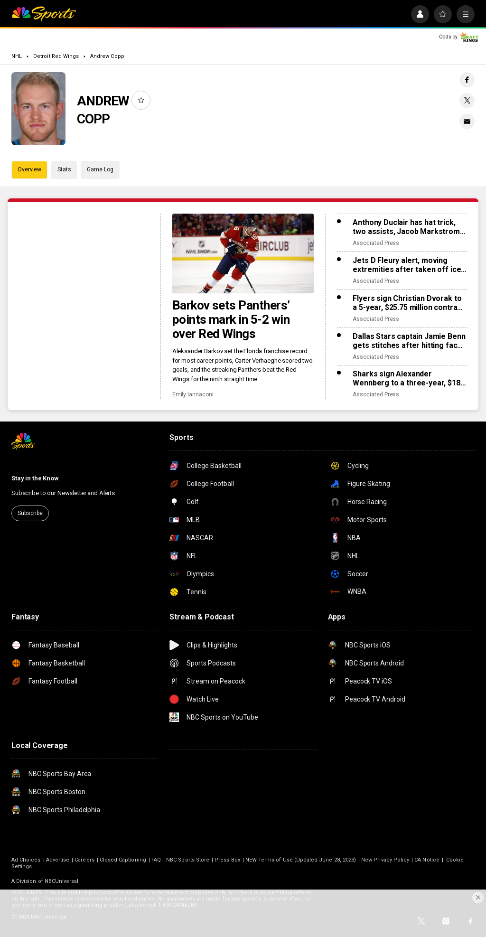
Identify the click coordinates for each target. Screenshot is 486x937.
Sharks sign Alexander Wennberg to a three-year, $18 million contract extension (406, 378)
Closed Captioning (123, 860)
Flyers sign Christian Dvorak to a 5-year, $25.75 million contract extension (408, 303)
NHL (16, 56)
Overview (29, 169)
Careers (84, 860)
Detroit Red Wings (56, 56)
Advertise (58, 860)
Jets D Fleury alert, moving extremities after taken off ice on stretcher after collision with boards (409, 265)
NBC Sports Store (187, 860)
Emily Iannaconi (193, 394)
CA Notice (426, 860)
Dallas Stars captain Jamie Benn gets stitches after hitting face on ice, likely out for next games (409, 341)
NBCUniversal (62, 881)
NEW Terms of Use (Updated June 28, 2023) (300, 860)
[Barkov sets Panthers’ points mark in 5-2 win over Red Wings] (243, 253)
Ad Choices (26, 860)
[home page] (43, 14)
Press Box (227, 860)
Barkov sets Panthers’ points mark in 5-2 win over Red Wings (231, 319)
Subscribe (30, 513)
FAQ (156, 860)
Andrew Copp (107, 56)
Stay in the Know (35, 478)
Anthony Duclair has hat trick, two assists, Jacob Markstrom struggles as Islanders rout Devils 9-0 (406, 227)
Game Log (100, 169)
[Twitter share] (467, 100)
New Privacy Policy (385, 860)
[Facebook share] (467, 79)
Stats (64, 169)
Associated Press (376, 243)
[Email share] (467, 121)
